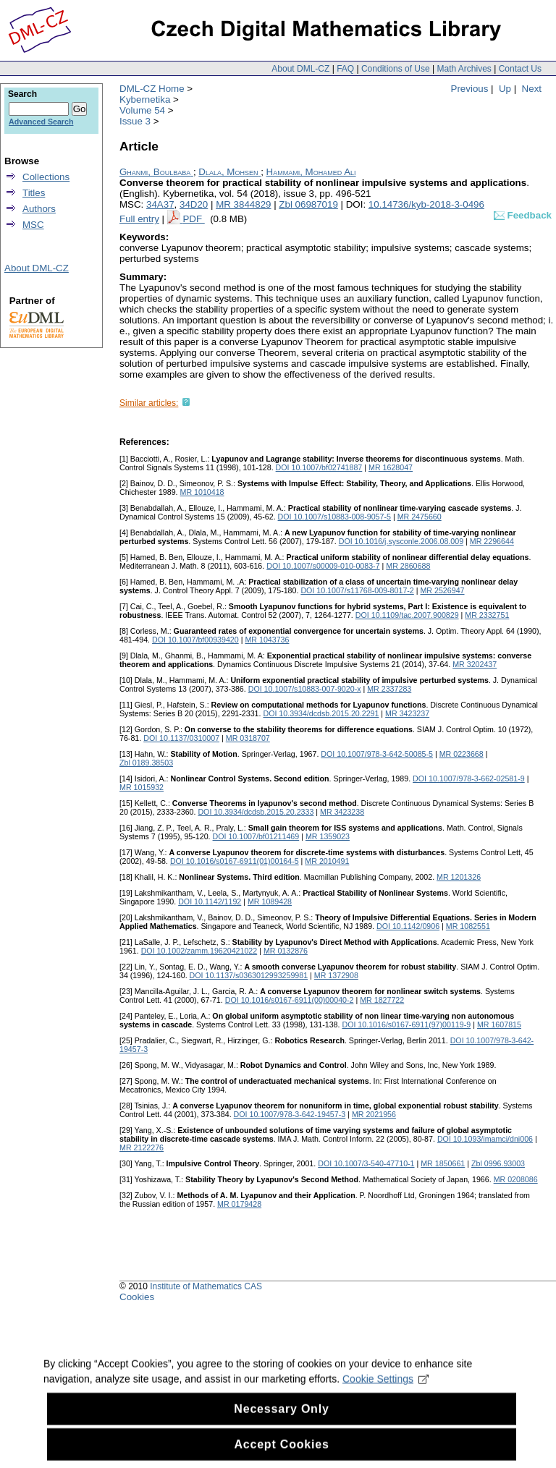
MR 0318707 (248, 738)
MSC (33, 224)
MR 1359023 (328, 836)
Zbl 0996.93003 (498, 1163)
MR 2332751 (487, 615)
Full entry (139, 218)
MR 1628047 (390, 467)
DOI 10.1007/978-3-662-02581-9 (469, 778)
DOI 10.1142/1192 (209, 901)
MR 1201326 (459, 877)
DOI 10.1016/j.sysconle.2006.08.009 (401, 541)
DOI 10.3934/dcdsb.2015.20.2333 (255, 811)
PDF (193, 218)
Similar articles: (148, 403)
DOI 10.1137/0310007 (181, 738)
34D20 (194, 204)
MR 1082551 (468, 926)
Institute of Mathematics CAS (206, 1286)
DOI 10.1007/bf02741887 (319, 467)
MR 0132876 (286, 950)
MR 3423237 (407, 713)
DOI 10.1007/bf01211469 (256, 836)
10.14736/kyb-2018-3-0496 (426, 204)
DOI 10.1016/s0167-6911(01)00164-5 (234, 861)
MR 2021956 (374, 1114)
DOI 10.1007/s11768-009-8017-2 (356, 590)
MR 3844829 (243, 204)
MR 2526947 (442, 590)
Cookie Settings (385, 1393)
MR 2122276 (141, 1147)
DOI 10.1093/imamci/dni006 (485, 1138)
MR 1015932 (141, 787)
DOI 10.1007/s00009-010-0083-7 (322, 565)
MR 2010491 (327, 861)
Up (505, 88)
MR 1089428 (270, 901)
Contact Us (520, 69)
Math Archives (464, 69)
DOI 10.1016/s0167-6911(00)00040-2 (289, 1000)
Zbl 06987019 (308, 204)
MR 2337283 (389, 688)
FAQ (345, 69)
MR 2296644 (492, 541)
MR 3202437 (474, 664)
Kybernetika (144, 99)
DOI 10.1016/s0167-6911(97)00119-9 (406, 1024)
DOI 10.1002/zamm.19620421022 (199, 950)
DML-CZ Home (152, 88)
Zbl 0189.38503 (146, 762)
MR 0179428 (239, 1204)
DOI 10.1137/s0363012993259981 (249, 975)
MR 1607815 (499, 1024)
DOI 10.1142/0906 (407, 926)
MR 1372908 (336, 975)
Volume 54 (142, 110)
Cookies (136, 1296)
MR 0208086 (516, 1179)
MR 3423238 (342, 811)
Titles (33, 192)
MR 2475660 (419, 516)
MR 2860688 (408, 565)
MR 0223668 (461, 754)
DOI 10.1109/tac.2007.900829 (407, 615)
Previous (470, 88)
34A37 (160, 204)
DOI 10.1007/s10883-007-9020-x (304, 688)
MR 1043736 (267, 639)
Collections (46, 176)
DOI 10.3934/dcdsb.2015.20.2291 (321, 713)
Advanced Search (41, 121)
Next (532, 88)
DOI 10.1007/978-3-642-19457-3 (290, 1114)
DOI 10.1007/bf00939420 (195, 639)
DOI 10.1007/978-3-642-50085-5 (377, 754)
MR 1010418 (202, 492)
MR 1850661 (443, 1163)
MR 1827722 (382, 1000)
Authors (39, 208)
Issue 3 (135, 121)
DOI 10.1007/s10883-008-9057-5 (334, 516)
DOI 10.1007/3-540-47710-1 (366, 1163)
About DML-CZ (300, 69)
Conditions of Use (395, 69)
